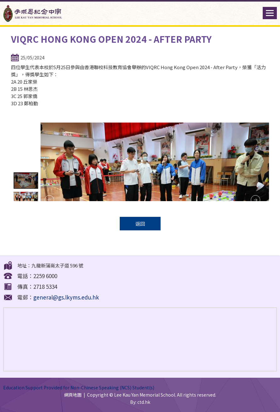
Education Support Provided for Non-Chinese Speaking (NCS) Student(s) (78, 387)
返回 (140, 223)
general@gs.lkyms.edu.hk (66, 297)
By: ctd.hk (140, 402)
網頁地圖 (73, 395)
